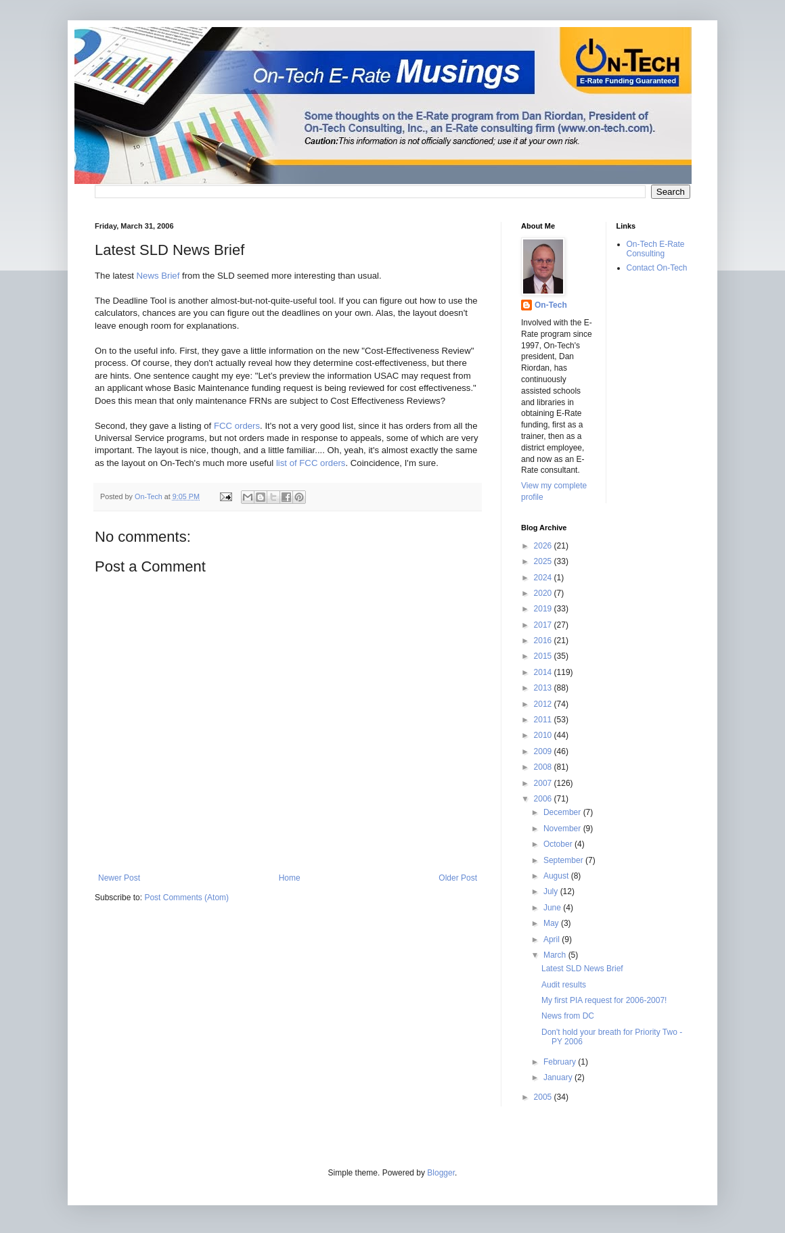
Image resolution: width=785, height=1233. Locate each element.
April (552, 939)
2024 (544, 577)
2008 (544, 767)
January (559, 1077)
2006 (544, 799)
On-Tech (551, 305)
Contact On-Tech (657, 268)
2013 (544, 688)
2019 (544, 608)
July (551, 891)
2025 (544, 561)
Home (289, 878)
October (559, 844)
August (557, 876)
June (553, 907)
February (560, 1062)
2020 (544, 593)
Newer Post (119, 878)
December (563, 812)
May (552, 923)
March (555, 955)
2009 (544, 751)
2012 (544, 704)
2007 (544, 783)
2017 (544, 625)
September (564, 860)
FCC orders (237, 426)
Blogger (441, 1173)
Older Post (458, 878)
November (563, 828)
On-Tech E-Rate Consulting (656, 248)
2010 (544, 735)
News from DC (567, 1016)
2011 (544, 719)
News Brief (158, 276)
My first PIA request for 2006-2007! (604, 1000)
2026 (544, 546)
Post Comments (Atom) (186, 897)
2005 (544, 1097)
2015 (544, 656)
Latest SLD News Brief (582, 968)
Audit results (563, 985)
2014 (544, 672)
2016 (544, 640)
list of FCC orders (311, 463)
